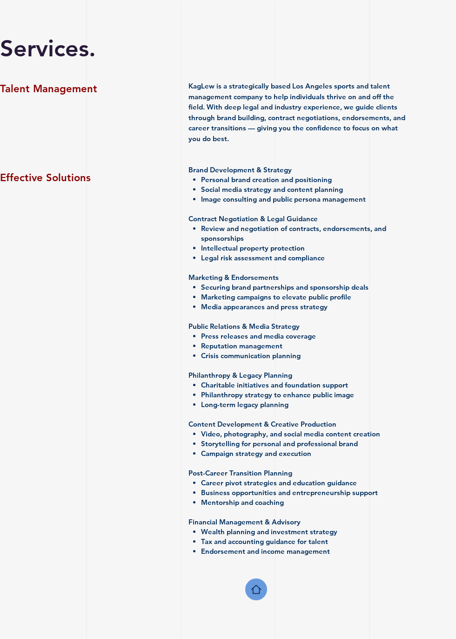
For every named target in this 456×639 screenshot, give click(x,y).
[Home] (256, 589)
